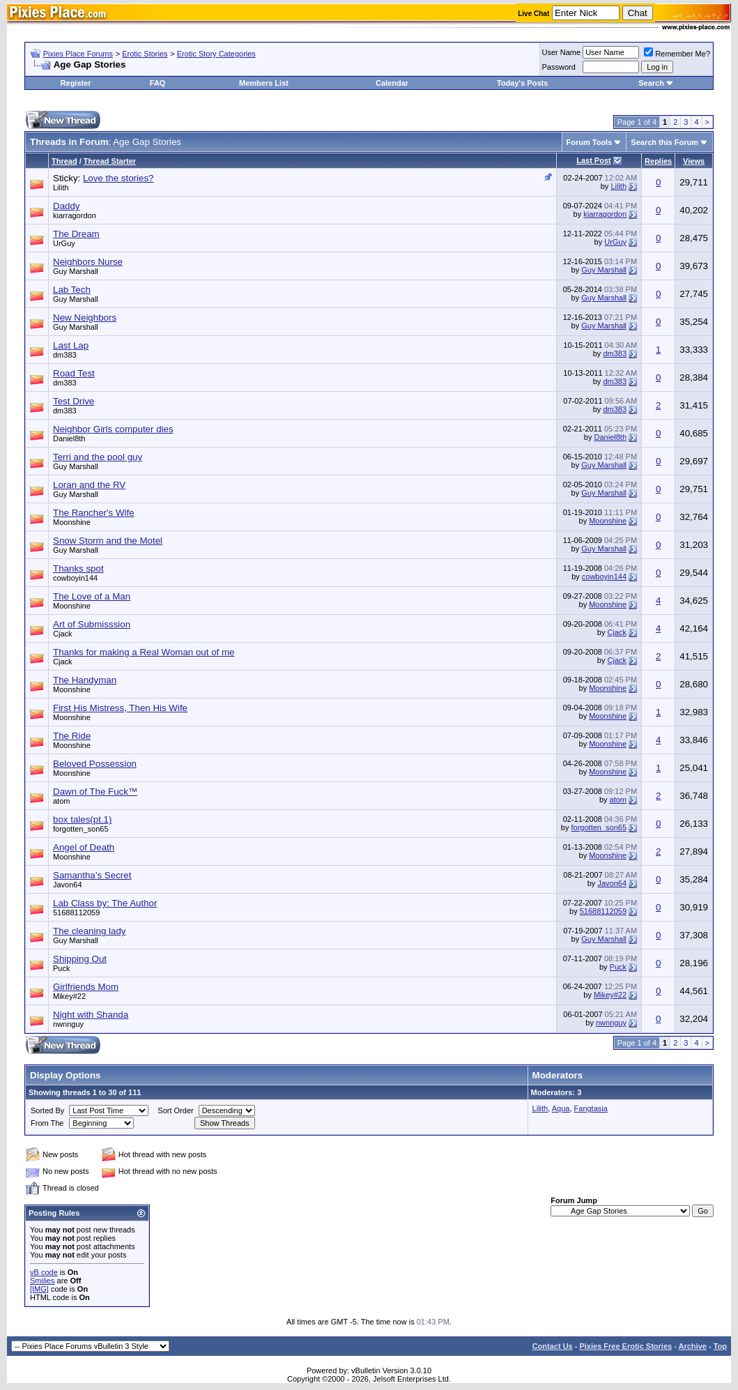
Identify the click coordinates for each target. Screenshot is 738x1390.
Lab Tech (72, 289)
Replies (658, 161)
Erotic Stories (144, 53)
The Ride (72, 736)
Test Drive (73, 401)
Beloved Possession (95, 763)
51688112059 (76, 912)
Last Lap (71, 345)
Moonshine (72, 522)
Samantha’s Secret (92, 875)
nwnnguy (68, 1024)
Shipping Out (80, 959)
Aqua (561, 1108)
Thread (64, 161)
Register (76, 83)
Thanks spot (78, 568)
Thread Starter (110, 161)
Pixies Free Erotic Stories (625, 1346)
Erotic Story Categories (216, 53)
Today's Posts (522, 83)
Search (651, 83)
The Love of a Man (91, 596)
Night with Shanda (90, 1014)
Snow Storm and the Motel (107, 540)
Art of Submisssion (91, 624)
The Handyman (84, 680)
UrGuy (64, 243)
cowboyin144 (75, 578)
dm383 (65, 355)
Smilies (42, 1280)
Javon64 (67, 884)
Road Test (74, 373)
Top (720, 1346)
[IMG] (39, 1289)
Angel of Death (83, 847)
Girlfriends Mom (85, 987)
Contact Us (552, 1346)
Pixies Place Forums (78, 53)
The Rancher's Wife (93, 512)
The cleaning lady (89, 931)
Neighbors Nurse (88, 262)
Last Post (593, 160)
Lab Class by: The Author (105, 903)
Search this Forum (664, 142)
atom (61, 801)
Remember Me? (677, 53)
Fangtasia (591, 1108)
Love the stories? (118, 178)
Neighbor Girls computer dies (113, 429)
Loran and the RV (89, 485)
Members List (264, 83)
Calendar (392, 83)
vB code (44, 1272)
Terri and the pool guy (97, 457)
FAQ (158, 83)
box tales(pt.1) (82, 819)
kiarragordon (74, 215)
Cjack (62, 633)
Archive (693, 1346)
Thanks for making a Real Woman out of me (144, 652)
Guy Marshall (75, 271)
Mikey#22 (69, 996)
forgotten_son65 (81, 829)
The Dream (76, 234)
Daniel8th (69, 438)
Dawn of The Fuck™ (95, 791)
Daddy (66, 206)
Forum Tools (590, 142)
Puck (61, 968)
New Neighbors (84, 317)
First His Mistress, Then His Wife (120, 708)
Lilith (61, 187)
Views (694, 161)
